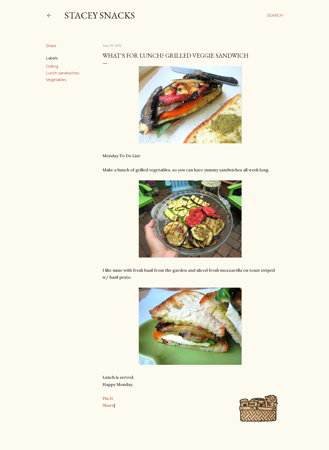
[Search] (275, 15)
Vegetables (56, 79)
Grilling (52, 66)
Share (108, 405)
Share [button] (51, 45)
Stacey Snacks (100, 15)
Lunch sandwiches (62, 73)
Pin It (108, 398)
